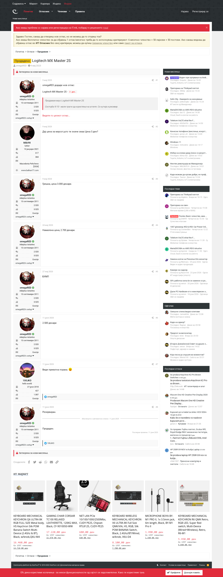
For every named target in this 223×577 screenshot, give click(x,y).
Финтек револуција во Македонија (186, 163)
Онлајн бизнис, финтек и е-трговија (185, 169)
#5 (157, 271)
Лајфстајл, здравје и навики (182, 349)
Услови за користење (177, 565)
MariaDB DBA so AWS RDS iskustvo (186, 110)
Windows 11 (175, 142)
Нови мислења (20, 18)
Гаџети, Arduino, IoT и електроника (185, 83)
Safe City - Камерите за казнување (186, 99)
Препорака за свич (179, 205)
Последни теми (172, 189)
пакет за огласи (133, 43)
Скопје (35, 114)
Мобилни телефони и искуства (183, 126)
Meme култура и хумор (180, 317)
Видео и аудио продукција (181, 264)
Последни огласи (173, 369)
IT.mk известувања (178, 232)
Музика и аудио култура (180, 360)
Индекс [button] (57, 3)
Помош (202, 565)
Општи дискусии (177, 338)
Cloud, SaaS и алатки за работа (184, 115)
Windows (174, 147)
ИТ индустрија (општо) (180, 275)
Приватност (192, 565)
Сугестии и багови (178, 221)
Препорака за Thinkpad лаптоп (184, 88)
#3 (157, 179)
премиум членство (102, 43)
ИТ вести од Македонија (181, 104)
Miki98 (27, 142)
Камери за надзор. (179, 270)
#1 (157, 80)
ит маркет (21, 474)
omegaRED (21, 65)
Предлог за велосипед (181, 333)
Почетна (28, 11)
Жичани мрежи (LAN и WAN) (182, 211)
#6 (157, 318)
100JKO (27, 380)
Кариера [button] (45, 3)
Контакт (163, 565)
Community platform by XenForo (36, 565)
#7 (157, 364)
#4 (157, 225)
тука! (105, 27)
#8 (157, 407)
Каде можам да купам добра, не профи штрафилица (195, 174)
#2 (157, 126)
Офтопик (169, 306)
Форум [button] (67, 3)
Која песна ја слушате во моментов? (187, 355)
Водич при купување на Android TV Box (192, 77)
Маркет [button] (33, 3)
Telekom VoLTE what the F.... (182, 120)
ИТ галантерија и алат (194, 386)
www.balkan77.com (30, 170)
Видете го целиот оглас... (56, 115)
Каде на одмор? (177, 322)
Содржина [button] (18, 3)
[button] (52, 12)
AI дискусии (175, 286)
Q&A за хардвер (177, 93)
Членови (62, 11)
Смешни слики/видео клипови (185, 311)
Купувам (182, 424)
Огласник (44, 11)
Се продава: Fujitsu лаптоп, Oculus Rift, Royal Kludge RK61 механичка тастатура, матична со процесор (189, 432)
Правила (80, 11)
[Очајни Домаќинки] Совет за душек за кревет (192, 344)
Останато (182, 406)
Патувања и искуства (179, 328)
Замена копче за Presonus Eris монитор (188, 259)
